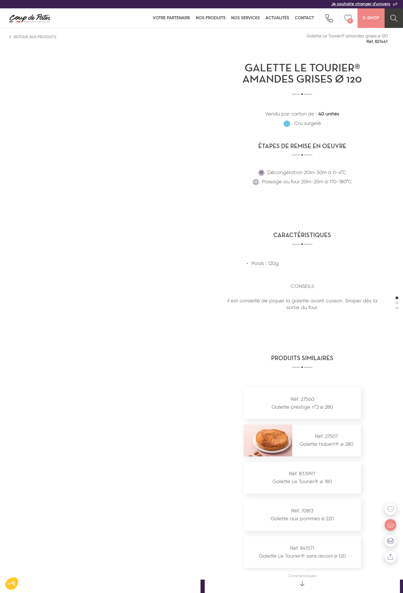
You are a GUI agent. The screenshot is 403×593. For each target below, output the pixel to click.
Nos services (245, 18)
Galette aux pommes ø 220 (302, 518)
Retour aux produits (33, 37)
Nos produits (211, 18)
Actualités (277, 18)
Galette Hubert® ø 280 (326, 444)
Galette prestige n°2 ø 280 (302, 407)
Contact (304, 18)
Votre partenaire (171, 18)
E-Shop (371, 18)
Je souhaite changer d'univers (364, 4)
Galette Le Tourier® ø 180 (302, 481)
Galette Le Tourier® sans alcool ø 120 (302, 556)
